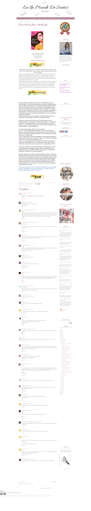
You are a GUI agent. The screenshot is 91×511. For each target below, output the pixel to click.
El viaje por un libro (25, 245)
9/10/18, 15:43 (25, 378)
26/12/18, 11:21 (32, 459)
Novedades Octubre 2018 (65, 370)
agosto (61, 377)
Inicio (39, 481)
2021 (60, 332)
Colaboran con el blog (52, 18)
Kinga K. (23, 255)
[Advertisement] (66, 315)
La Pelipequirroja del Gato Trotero (28, 222)
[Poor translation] (4, 494)
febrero (61, 387)
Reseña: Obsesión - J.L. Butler (66, 343)
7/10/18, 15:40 (27, 255)
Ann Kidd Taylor (24, 185)
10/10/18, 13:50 (28, 429)
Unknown (63, 310)
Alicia (23, 301)
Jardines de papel (25, 385)
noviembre (62, 340)
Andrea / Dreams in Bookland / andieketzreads (30, 421)
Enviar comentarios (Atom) (27, 483)
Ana (22, 436)
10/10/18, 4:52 (30, 410)
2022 (60, 331)
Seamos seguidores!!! (62, 268)
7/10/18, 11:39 (36, 222)
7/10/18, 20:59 (26, 301)
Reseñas (45, 18)
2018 (60, 337)
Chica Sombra (24, 202)
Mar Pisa (23, 262)
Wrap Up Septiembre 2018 (65, 364)
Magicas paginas (24, 410)
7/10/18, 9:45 (29, 193)
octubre (61, 342)
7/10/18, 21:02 (30, 309)
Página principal (34, 18)
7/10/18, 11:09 (29, 202)
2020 (60, 334)
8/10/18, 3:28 (27, 344)
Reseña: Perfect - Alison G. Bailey (65, 262)
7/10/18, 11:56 (26, 235)
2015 (60, 394)
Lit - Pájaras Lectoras (25, 210)
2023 (60, 329)
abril (61, 384)
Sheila (23, 317)
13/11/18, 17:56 (25, 448)
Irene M (23, 272)
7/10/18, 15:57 (27, 262)
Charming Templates (47, 488)
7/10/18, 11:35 (31, 210)
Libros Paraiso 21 (25, 403)
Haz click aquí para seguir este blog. (66, 124)
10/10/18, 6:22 (40, 421)
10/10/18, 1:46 (30, 403)
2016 (60, 392)
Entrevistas (40, 18)
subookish (23, 429)
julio (61, 379)
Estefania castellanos (64, 309)
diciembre (62, 339)
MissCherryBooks (24, 373)
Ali (22, 394)
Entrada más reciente (22, 481)
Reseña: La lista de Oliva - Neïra (66, 372)
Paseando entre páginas (26, 459)
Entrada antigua (54, 481)
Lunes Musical (63, 345)
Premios (59, 18)
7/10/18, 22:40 (26, 317)
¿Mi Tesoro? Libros (25, 267)
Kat (22, 378)
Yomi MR (23, 344)
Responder (23, 198)
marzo (61, 385)
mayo (61, 382)
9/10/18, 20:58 (25, 394)
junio (61, 380)
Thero (23, 235)
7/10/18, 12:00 (31, 245)
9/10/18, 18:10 (30, 385)
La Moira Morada (25, 309)
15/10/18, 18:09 (25, 436)
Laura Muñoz (24, 193)
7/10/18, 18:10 (27, 272)
